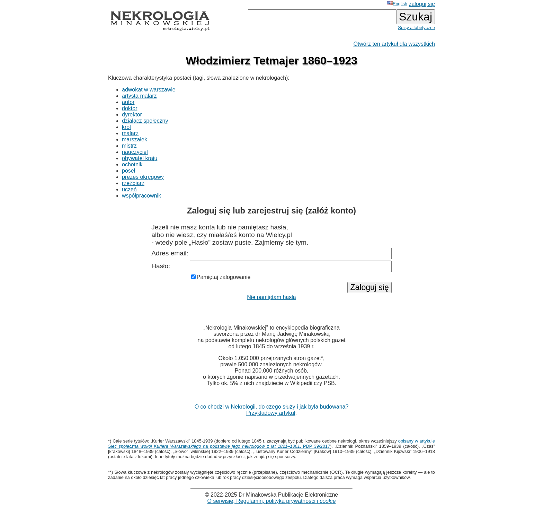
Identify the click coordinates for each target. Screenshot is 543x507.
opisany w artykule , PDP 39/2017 (271, 443)
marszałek (134, 139)
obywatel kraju (139, 158)
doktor (129, 108)
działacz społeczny (145, 121)
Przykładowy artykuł (270, 413)
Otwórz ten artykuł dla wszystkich (394, 44)
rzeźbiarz (133, 183)
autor (128, 102)
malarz (130, 133)
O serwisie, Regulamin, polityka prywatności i (271, 501)
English (397, 3)
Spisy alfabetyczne (416, 27)
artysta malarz (139, 96)
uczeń (129, 189)
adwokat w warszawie (149, 90)
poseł (128, 171)
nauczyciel (135, 152)
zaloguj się (422, 4)
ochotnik (132, 164)
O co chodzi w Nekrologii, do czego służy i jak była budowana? (272, 407)
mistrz (129, 146)
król (126, 127)
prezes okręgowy (143, 177)
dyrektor (132, 114)
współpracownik (141, 196)
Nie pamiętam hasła (271, 297)
